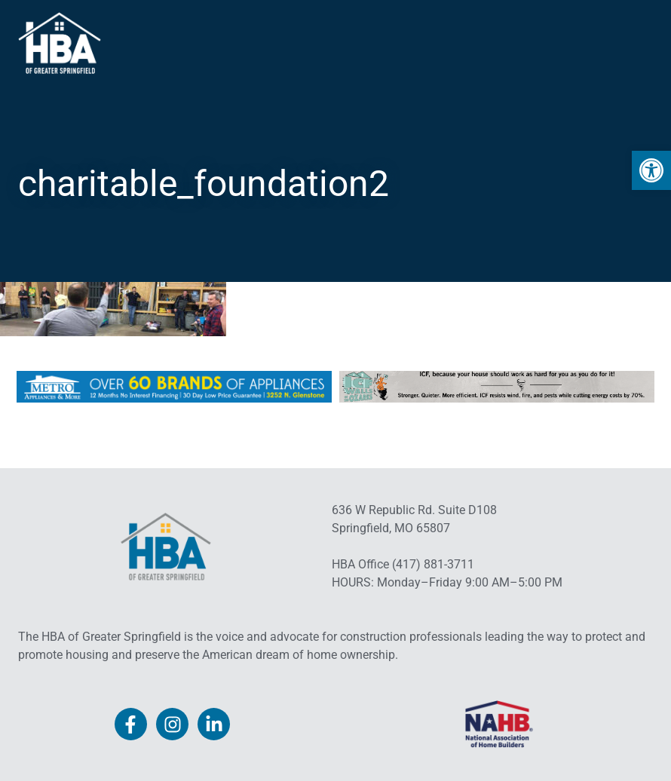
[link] (651, 170)
